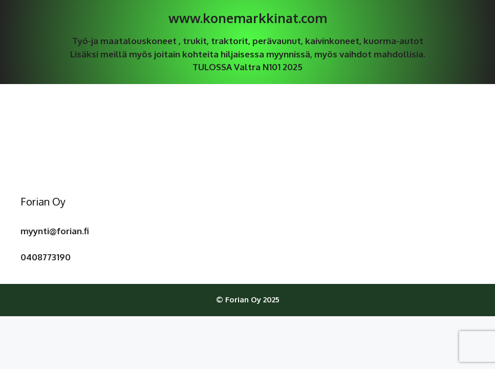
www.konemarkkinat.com (247, 18)
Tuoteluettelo (247, 99)
